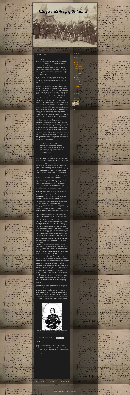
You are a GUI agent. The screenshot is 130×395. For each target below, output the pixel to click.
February (78, 84)
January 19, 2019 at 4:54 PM (57, 345)
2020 (75, 57)
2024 (75, 53)
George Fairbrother (45, 345)
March (77, 81)
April (77, 79)
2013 (75, 93)
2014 (75, 91)
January (78, 86)
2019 (75, 60)
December (78, 66)
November (78, 70)
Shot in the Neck (79, 68)
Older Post (65, 382)
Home (52, 382)
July (77, 75)
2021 (75, 55)
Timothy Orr (77, 105)
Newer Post (40, 382)
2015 (75, 89)
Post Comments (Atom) (48, 385)
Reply (41, 353)
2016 (75, 64)
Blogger (74, 391)
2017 (75, 62)
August (77, 73)
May (77, 77)
